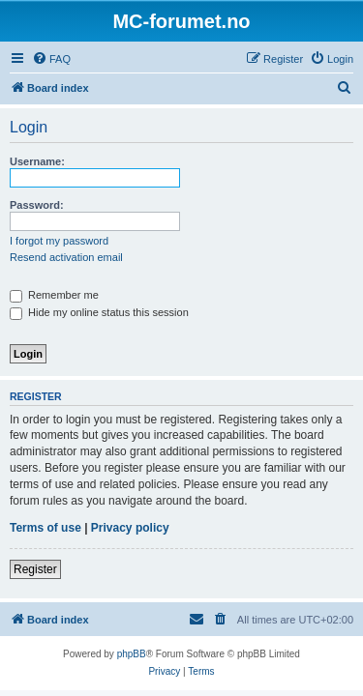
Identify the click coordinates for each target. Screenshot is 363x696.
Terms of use (45, 528)
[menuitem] (51, 59)
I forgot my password (59, 240)
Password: (37, 205)
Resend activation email (66, 257)
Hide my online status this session (99, 312)
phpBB (131, 654)
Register (35, 569)
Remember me (54, 295)
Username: (37, 161)
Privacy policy (130, 528)
